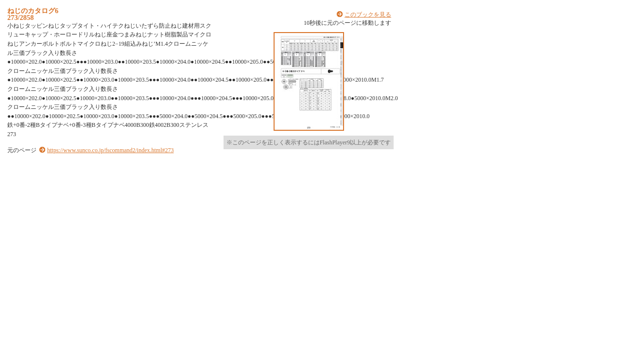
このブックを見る (368, 14)
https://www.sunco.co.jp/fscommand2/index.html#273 (110, 150)
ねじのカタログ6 (32, 11)
